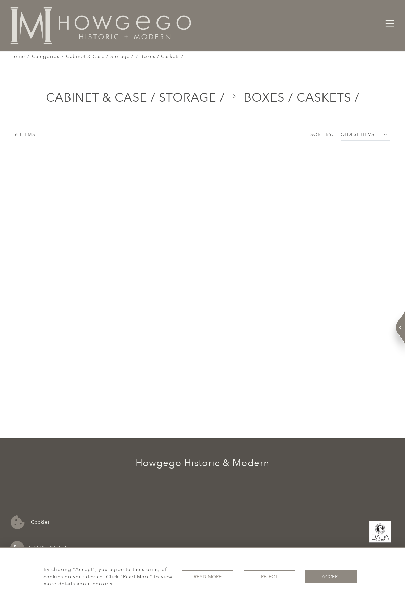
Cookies (30, 522)
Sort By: (321, 134)
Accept (331, 577)
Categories (45, 56)
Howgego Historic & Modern (202, 463)
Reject (269, 577)
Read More (208, 577)
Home (17, 56)
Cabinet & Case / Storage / (100, 56)
